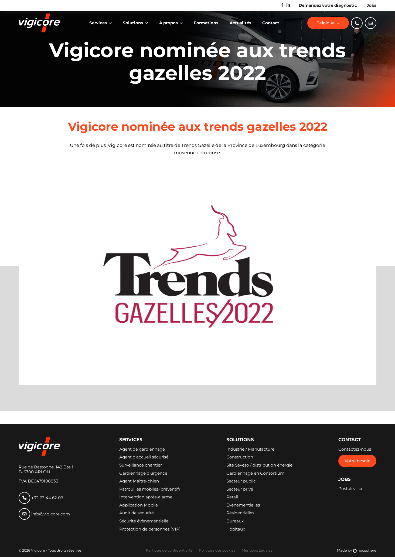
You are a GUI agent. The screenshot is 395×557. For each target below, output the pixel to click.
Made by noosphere (357, 551)
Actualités (240, 23)
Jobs (371, 5)
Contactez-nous (354, 449)
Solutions (133, 23)
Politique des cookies (217, 550)
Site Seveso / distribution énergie (259, 465)
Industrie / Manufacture (250, 449)
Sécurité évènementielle (143, 521)
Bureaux (235, 521)
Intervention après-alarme (145, 497)
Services (98, 23)
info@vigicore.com (44, 514)
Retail (232, 497)
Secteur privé (239, 489)
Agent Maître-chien (139, 481)
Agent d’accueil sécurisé (143, 457)
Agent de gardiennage (142, 449)
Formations (206, 23)
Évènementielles (243, 505)
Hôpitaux (235, 529)
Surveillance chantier (140, 465)
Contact (270, 23)
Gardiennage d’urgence (143, 473)
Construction (239, 457)
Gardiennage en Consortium (255, 473)
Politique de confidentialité (169, 550)
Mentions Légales (257, 550)
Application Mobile (138, 505)
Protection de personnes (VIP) (150, 529)
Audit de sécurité (136, 513)
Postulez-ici (350, 488)
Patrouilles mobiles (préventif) (149, 489)
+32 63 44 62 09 (41, 498)
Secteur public (241, 481)
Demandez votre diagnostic (328, 5)
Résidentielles (240, 513)
